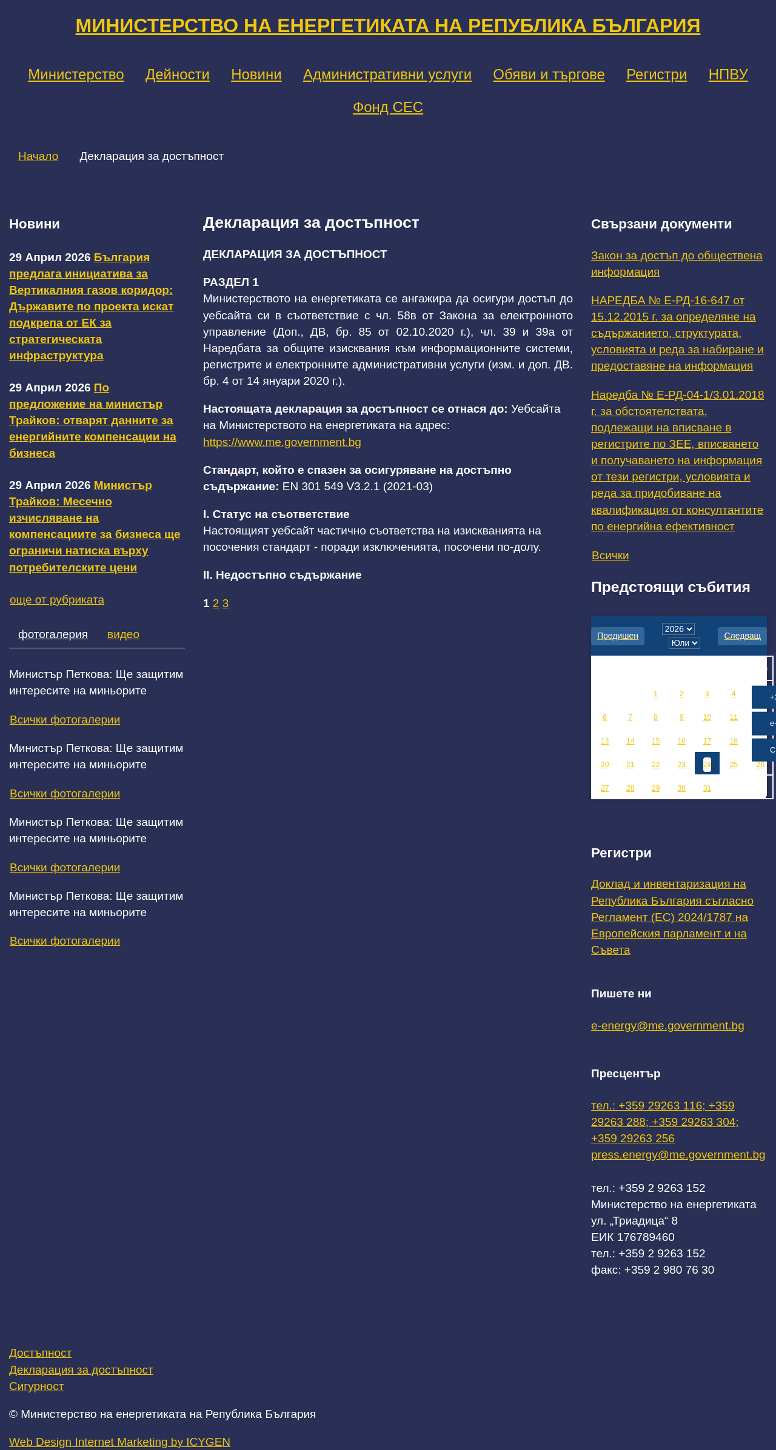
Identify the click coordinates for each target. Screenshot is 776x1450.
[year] (678, 629)
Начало (38, 156)
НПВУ (728, 74)
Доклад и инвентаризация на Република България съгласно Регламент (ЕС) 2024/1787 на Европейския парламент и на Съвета (672, 916)
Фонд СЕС (388, 107)
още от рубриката (57, 599)
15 (656, 741)
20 (605, 764)
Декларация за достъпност (81, 1369)
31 (707, 788)
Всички (610, 555)
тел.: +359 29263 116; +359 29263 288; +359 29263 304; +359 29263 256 (665, 1122)
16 (682, 741)
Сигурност (36, 1386)
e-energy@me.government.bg (667, 1025)
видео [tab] (123, 634)
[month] (684, 643)
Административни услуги (387, 74)
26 (760, 764)
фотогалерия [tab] (53, 634)
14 (630, 741)
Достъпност (40, 1352)
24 (707, 764)
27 (605, 788)
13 (605, 741)
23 (682, 764)
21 (630, 764)
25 (734, 764)
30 (682, 788)
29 (656, 788)
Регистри (656, 74)
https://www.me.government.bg (282, 442)
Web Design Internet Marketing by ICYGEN (119, 1441)
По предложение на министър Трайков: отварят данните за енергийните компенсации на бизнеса (92, 420)
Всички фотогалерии (65, 719)
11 (734, 717)
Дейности (178, 74)
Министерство (76, 74)
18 (734, 741)
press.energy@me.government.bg (678, 1154)
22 (656, 764)
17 (707, 741)
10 (707, 717)
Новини (256, 74)
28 (630, 788)
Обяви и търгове (549, 74)
